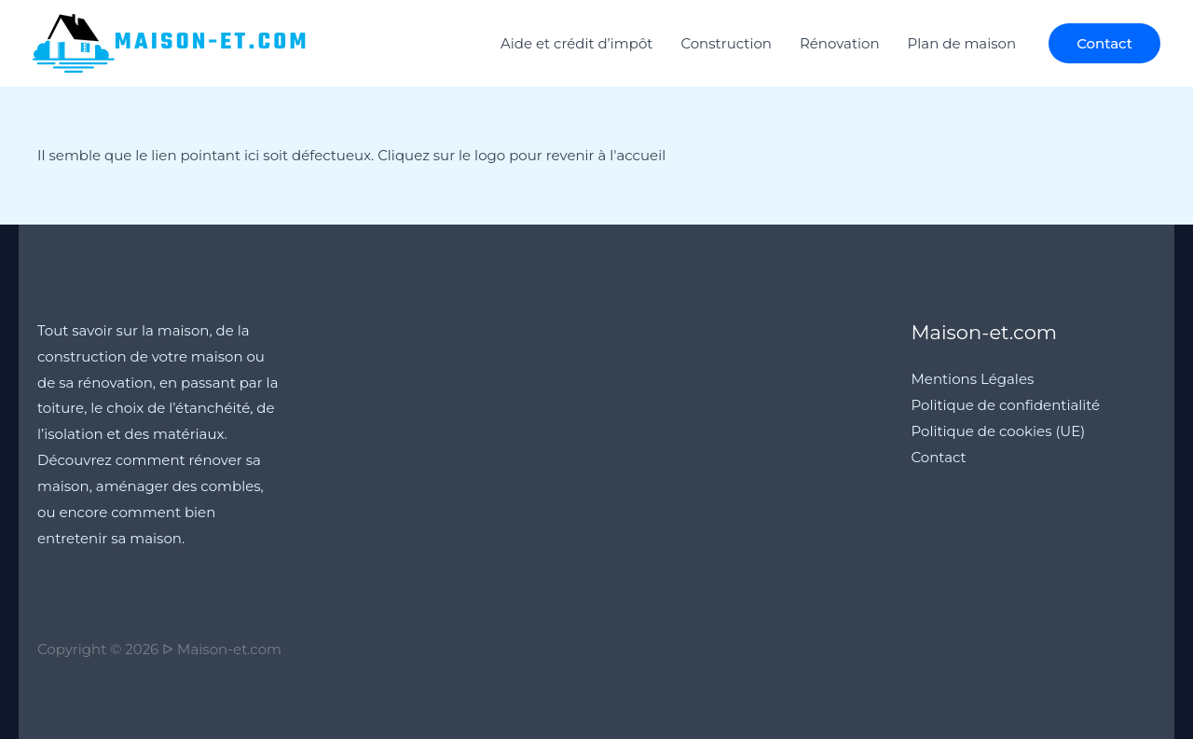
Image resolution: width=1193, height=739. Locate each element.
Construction (726, 43)
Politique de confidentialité (1006, 405)
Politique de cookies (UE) (999, 431)
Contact (939, 457)
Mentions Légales (973, 379)
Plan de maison (962, 43)
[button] (1104, 43)
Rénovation (840, 43)
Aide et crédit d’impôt (576, 43)
